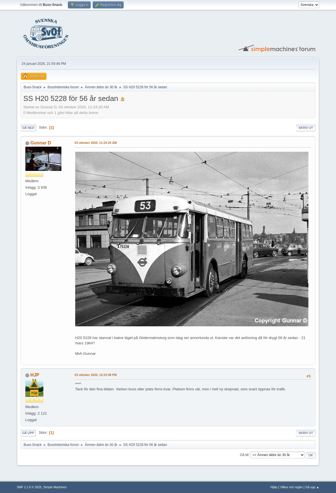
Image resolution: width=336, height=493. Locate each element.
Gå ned (28, 127)
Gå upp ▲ (312, 487)
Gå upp (28, 433)
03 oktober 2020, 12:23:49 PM (96, 375)
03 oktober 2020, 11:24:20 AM (96, 142)
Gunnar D (40, 142)
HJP (34, 375)
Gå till (244, 455)
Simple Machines (54, 487)
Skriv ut (306, 127)
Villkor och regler (291, 487)
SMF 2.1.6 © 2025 (29, 487)
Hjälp (273, 487)
